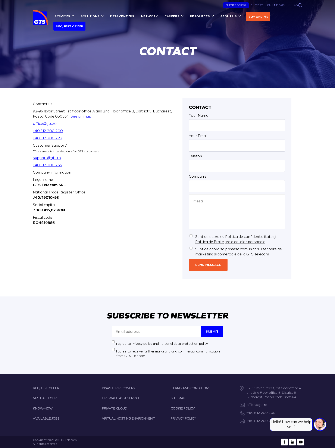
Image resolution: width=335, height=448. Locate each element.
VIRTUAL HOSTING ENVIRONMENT (128, 418)
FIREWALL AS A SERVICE (121, 398)
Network (149, 16)
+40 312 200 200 (48, 131)
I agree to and (162, 344)
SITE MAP (178, 398)
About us (228, 16)
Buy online (258, 17)
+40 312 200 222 (47, 138)
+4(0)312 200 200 (261, 413)
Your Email (198, 136)
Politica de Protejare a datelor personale (230, 242)
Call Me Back (276, 5)
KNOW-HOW (43, 408)
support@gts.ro (47, 158)
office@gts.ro (45, 124)
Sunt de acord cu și (235, 239)
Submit (212, 332)
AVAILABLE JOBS (46, 418)
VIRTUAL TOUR (45, 398)
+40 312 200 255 (47, 165)
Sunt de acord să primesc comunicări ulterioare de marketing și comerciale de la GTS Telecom (238, 251)
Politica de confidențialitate (249, 237)
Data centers (122, 16)
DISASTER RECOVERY (118, 388)
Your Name (198, 115)
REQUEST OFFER (46, 388)
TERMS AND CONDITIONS (190, 388)
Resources (200, 16)
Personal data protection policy (184, 344)
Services (62, 16)
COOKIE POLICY (183, 408)
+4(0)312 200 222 (261, 421)
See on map (81, 116)
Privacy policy (142, 344)
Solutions (90, 16)
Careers (172, 16)
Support (257, 5)
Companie (198, 176)
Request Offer (69, 26)
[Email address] (156, 331)
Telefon (195, 156)
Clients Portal (236, 5)
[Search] (300, 5)
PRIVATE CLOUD (114, 408)
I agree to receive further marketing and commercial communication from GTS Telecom (168, 354)
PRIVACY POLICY (183, 418)
